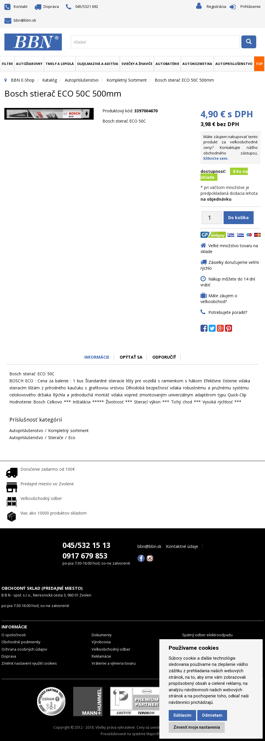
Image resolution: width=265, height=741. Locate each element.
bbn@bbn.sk (20, 20)
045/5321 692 (82, 7)
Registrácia (216, 6)
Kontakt (15, 6)
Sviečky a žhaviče (136, 63)
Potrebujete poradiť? (227, 312)
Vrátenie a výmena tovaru (114, 663)
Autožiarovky (29, 63)
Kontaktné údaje (182, 546)
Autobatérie (167, 63)
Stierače (55, 437)
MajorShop (156, 733)
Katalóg (49, 80)
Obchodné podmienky (20, 641)
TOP (259, 63)
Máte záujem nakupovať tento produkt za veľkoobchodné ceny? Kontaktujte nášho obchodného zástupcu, (230, 147)
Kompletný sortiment (127, 80)
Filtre (7, 63)
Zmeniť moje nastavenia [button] (196, 727)
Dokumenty (101, 634)
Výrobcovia (101, 641)
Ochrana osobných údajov (24, 649)
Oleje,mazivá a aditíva (97, 63)
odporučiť (164, 357)
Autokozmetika (197, 63)
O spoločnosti (13, 634)
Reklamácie (101, 656)
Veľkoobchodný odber (111, 649)
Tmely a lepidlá (60, 63)
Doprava (46, 6)
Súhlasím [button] (182, 715)
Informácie (96, 357)
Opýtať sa (131, 357)
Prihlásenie (250, 6)
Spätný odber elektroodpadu (207, 634)
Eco (71, 437)
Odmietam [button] (212, 715)
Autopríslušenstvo (233, 63)
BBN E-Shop (22, 80)
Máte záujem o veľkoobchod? (219, 298)
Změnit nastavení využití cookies (29, 663)
